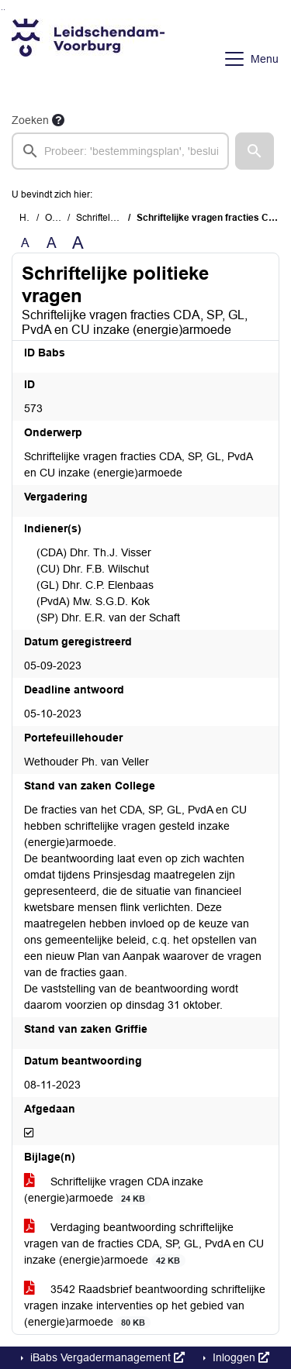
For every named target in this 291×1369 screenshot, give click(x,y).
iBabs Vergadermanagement (106, 1357)
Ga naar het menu (4, 9)
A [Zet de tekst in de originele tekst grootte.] (25, 242)
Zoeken (30, 120)
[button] (254, 151)
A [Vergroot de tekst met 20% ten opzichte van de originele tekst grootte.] (52, 243)
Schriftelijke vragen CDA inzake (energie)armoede (113, 1190)
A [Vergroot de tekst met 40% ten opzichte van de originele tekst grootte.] (78, 243)
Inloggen (239, 1357)
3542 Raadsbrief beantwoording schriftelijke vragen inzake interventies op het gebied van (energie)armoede (144, 1306)
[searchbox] (120, 151)
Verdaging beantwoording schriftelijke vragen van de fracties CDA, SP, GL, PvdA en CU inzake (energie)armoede (144, 1244)
